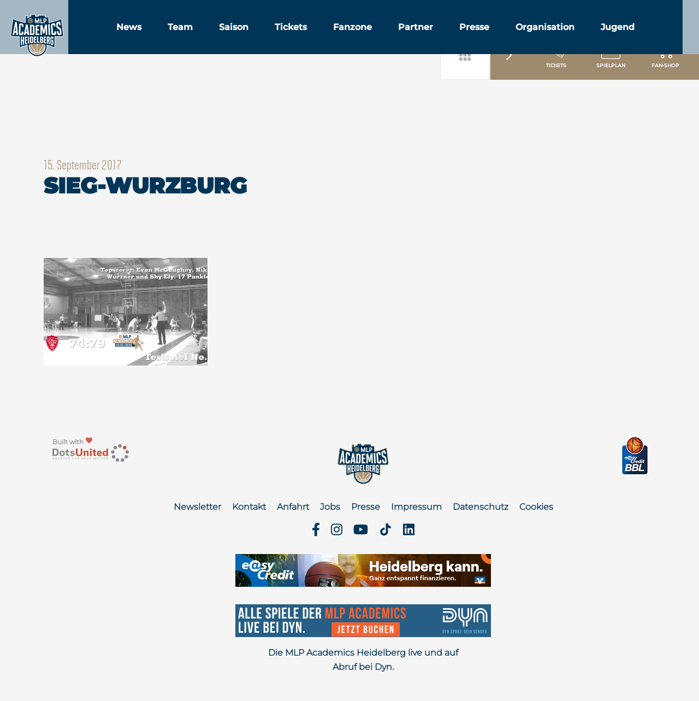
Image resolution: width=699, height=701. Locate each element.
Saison (280, 37)
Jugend (664, 37)
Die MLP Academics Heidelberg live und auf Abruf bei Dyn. (363, 659)
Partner (462, 37)
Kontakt (249, 507)
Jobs (330, 507)
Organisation (591, 37)
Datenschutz (480, 507)
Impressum (416, 507)
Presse (521, 37)
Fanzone (399, 37)
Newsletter (197, 507)
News (175, 37)
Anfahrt (293, 507)
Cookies (536, 507)
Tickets (337, 37)
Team (226, 37)
